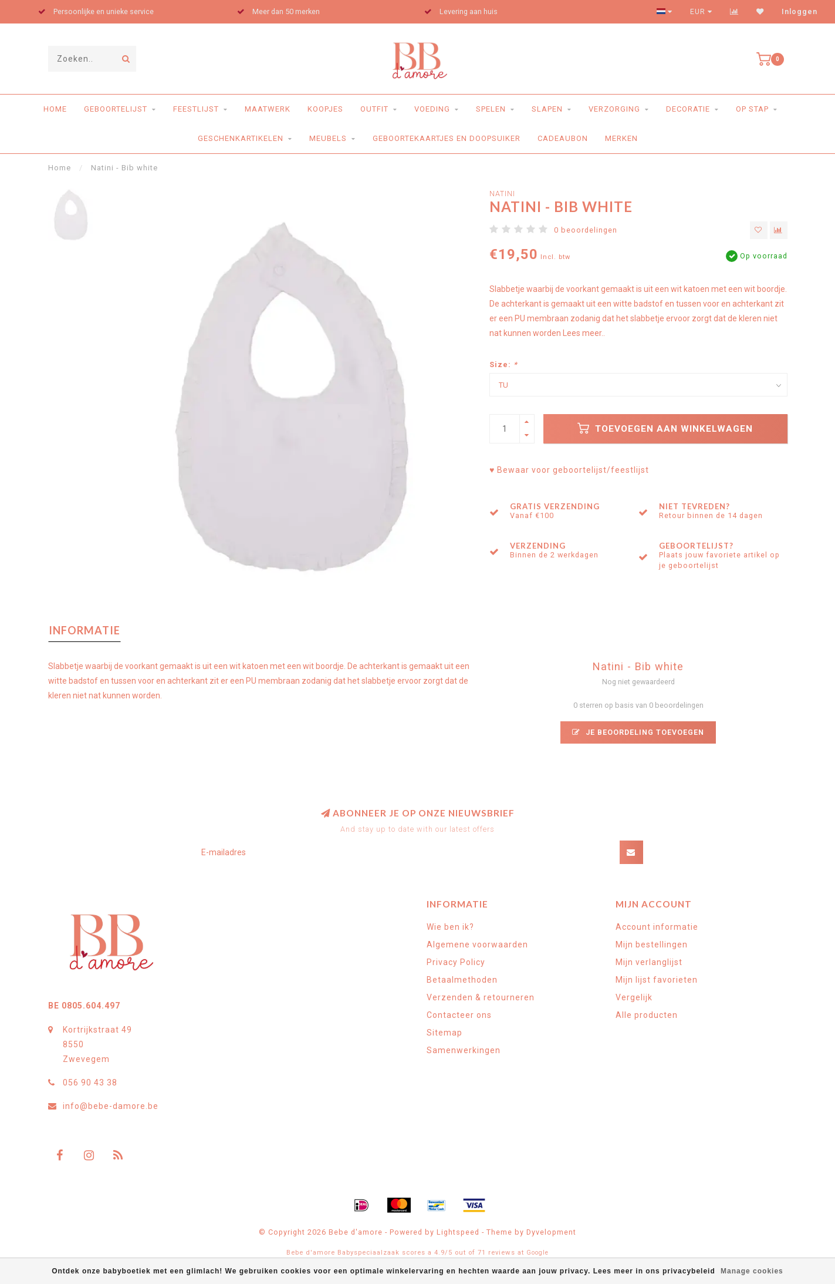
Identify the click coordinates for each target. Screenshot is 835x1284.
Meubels (328, 138)
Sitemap (444, 1032)
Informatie (84, 630)
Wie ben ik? (450, 927)
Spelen (491, 109)
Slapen (547, 109)
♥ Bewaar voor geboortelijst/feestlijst (569, 470)
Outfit (374, 109)
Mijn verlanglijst (649, 962)
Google (537, 1252)
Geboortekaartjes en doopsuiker (446, 138)
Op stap (752, 109)
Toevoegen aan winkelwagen (665, 428)
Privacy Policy (456, 962)
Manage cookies (752, 1271)
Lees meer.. (584, 333)
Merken (621, 138)
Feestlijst (196, 109)
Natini (502, 193)
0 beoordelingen (585, 230)
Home (55, 109)
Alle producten (647, 1015)
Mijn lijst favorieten (657, 979)
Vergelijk (634, 997)
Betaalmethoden (462, 979)
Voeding (432, 109)
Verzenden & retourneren (481, 997)
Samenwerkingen (464, 1050)
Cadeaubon (562, 138)
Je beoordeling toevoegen (638, 732)
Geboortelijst (115, 109)
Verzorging (614, 109)
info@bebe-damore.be (110, 1106)
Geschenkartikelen (240, 138)
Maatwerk (267, 109)
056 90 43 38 (90, 1082)
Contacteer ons (459, 1015)
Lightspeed (458, 1232)
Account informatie (657, 927)
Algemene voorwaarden (477, 944)
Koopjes (325, 109)
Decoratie (688, 109)
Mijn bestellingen (652, 944)
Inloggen (799, 12)
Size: (503, 364)
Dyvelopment (551, 1232)
